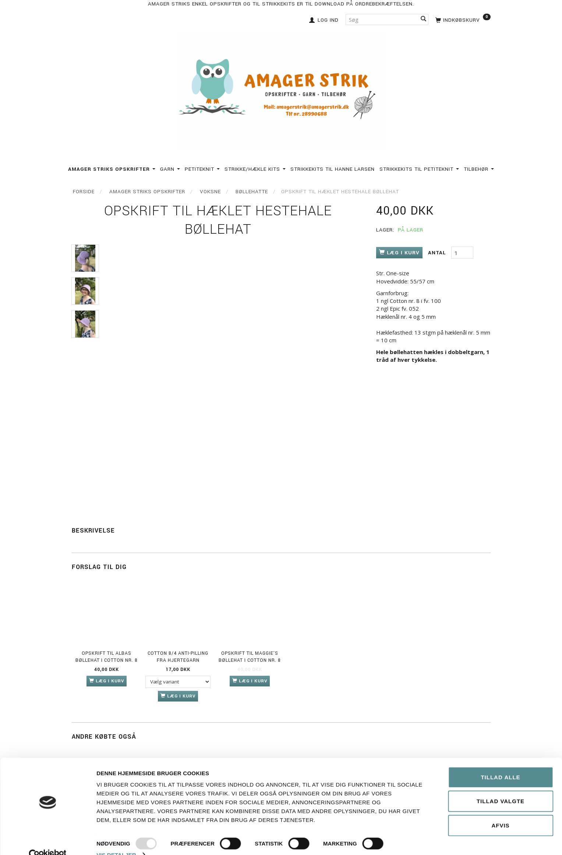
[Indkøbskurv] (462, 19)
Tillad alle (500, 763)
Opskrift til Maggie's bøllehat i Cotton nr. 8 (250, 657)
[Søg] (424, 19)
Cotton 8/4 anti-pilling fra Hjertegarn (178, 657)
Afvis (500, 811)
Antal (438, 252)
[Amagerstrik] (281, 89)
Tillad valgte (500, 787)
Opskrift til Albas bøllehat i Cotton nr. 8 (106, 657)
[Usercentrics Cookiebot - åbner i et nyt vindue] (47, 840)
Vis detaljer (116, 840)
